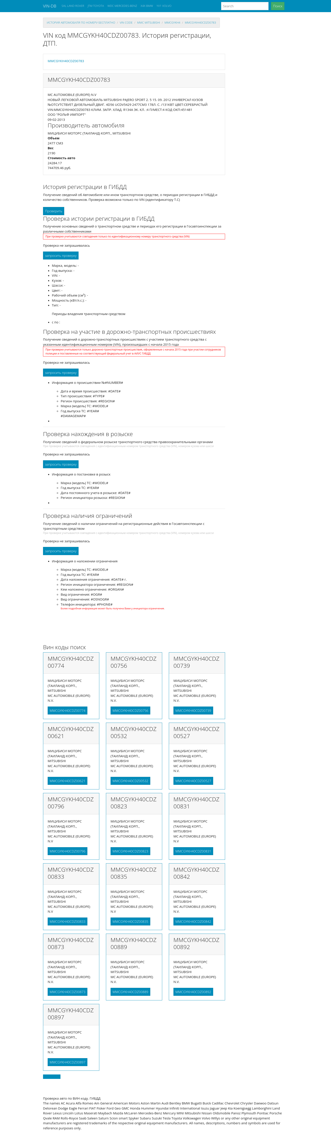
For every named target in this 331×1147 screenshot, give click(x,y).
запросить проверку (61, 255)
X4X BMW (147, 6)
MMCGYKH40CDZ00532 (130, 781)
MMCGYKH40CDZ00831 (193, 851)
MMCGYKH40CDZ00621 (67, 781)
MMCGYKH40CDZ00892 (193, 992)
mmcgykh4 (172, 22)
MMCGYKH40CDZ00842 (193, 921)
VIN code (126, 22)
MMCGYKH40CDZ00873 (67, 992)
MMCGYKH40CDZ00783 (200, 22)
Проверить (53, 211)
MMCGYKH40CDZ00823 (130, 851)
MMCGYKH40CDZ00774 (67, 710)
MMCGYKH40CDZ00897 (67, 1062)
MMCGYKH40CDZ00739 (193, 710)
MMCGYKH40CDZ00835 (130, 921)
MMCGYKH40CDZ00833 (67, 921)
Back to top (51, 1076)
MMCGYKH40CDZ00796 (67, 851)
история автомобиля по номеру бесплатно (81, 22)
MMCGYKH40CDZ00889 (130, 992)
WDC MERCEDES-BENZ (122, 6)
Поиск (277, 6)
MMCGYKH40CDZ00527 (193, 781)
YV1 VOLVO (164, 6)
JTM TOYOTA (96, 6)
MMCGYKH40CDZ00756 (130, 710)
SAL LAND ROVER (73, 6)
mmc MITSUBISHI (148, 22)
